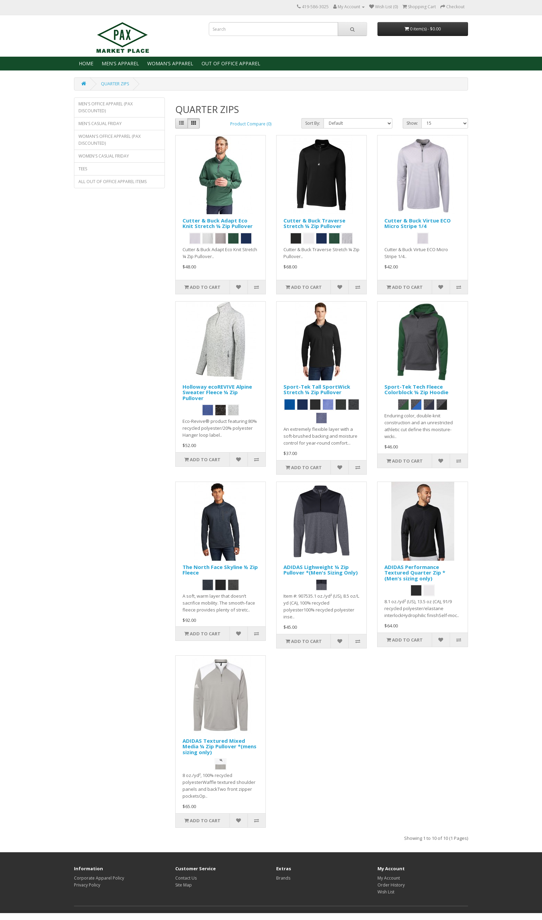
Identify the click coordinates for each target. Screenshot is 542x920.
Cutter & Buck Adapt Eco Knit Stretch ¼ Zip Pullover (218, 223)
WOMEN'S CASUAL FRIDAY (103, 156)
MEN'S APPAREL (119, 63)
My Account (388, 878)
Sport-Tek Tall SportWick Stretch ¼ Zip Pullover (316, 389)
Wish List (385, 892)
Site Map (183, 885)
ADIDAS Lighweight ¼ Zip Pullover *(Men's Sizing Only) (320, 569)
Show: (412, 123)
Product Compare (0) (250, 124)
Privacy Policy (87, 885)
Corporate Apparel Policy (99, 878)
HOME (85, 63)
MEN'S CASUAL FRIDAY (100, 123)
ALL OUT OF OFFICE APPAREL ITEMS (112, 181)
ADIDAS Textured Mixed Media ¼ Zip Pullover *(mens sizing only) (219, 746)
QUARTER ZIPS (115, 84)
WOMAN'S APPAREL (169, 63)
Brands (283, 878)
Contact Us (186, 878)
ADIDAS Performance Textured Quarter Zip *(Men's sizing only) (414, 572)
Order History (391, 885)
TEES (82, 169)
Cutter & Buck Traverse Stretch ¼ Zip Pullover (314, 223)
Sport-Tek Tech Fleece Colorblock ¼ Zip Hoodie (416, 389)
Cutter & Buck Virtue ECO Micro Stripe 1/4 (417, 223)
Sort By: (312, 123)
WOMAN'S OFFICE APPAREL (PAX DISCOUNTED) (109, 139)
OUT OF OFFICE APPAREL (230, 63)
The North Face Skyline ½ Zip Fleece (220, 569)
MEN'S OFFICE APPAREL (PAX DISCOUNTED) (105, 107)
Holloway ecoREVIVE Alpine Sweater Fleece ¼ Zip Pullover (217, 392)
